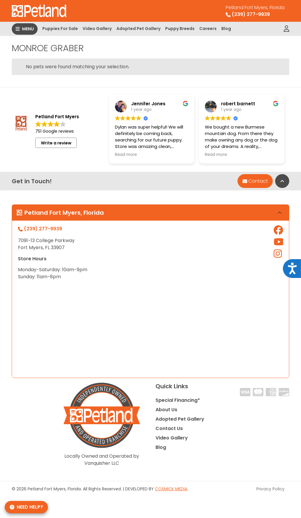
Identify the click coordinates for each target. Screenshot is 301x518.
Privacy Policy (270, 489)
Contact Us (169, 428)
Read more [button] (126, 154)
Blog (226, 28)
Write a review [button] (56, 143)
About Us (166, 409)
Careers (208, 28)
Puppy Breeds (180, 28)
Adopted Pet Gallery (138, 28)
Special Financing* (177, 400)
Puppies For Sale (60, 28)
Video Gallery (97, 28)
